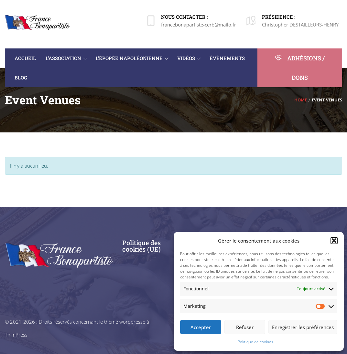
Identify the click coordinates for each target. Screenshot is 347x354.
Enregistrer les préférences (303, 327)
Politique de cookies (255, 342)
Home (300, 100)
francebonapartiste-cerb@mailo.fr (198, 24)
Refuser (245, 327)
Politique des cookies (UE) (141, 245)
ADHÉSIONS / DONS (300, 67)
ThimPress (16, 334)
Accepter (200, 327)
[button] (334, 240)
